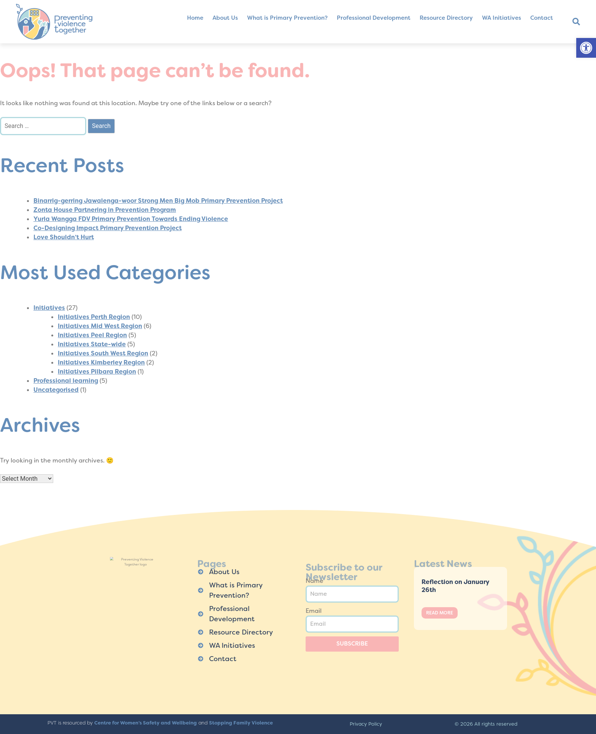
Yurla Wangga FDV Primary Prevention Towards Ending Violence (130, 219)
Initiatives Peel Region (92, 335)
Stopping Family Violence (241, 723)
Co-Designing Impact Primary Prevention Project (107, 228)
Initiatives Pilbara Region (97, 372)
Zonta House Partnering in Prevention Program (104, 210)
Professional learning (65, 381)
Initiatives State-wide (92, 344)
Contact (541, 18)
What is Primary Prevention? (287, 18)
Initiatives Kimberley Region (101, 362)
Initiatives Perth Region (94, 317)
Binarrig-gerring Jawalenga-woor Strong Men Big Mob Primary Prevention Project (158, 201)
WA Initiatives (501, 18)
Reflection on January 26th (455, 586)
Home (195, 18)
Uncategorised (56, 390)
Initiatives (49, 308)
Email (314, 611)
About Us (225, 18)
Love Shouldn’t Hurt (63, 237)
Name (314, 581)
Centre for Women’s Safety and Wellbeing (145, 723)
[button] (586, 48)
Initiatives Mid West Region (100, 326)
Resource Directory (446, 18)
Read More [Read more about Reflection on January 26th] (439, 613)
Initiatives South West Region (103, 353)
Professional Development (374, 18)
